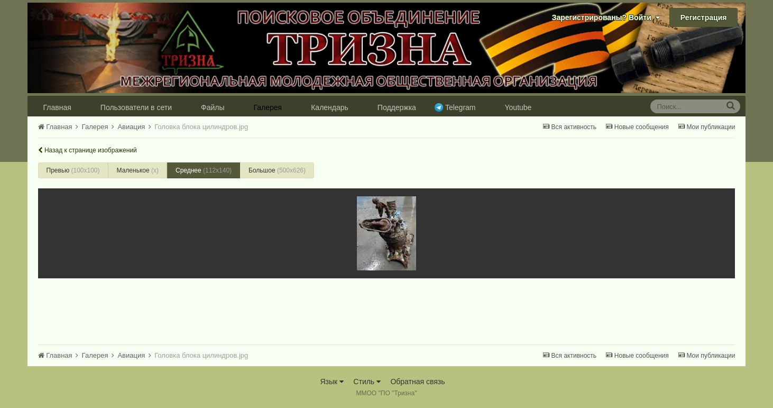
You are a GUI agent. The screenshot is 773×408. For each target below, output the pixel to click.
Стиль (367, 381)
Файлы (212, 107)
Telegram (460, 107)
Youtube (518, 107)
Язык (332, 381)
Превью (73, 170)
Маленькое (138, 170)
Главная (57, 107)
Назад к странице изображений (87, 150)
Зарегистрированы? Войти (606, 17)
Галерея (267, 107)
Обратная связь (417, 381)
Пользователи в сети (136, 107)
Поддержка (397, 107)
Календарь (329, 107)
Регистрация (703, 17)
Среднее (204, 170)
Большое (277, 170)
